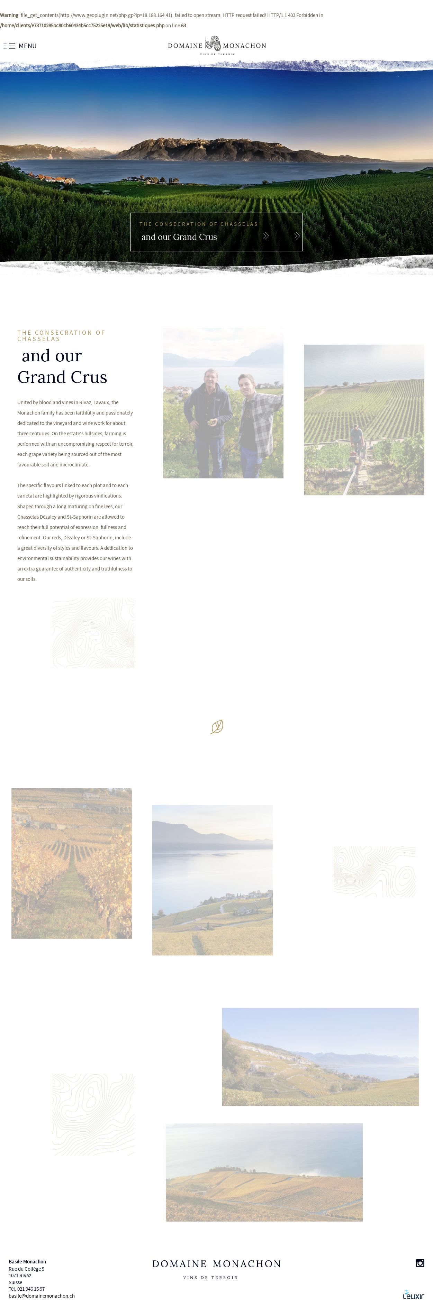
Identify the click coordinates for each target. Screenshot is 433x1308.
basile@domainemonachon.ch (42, 1296)
